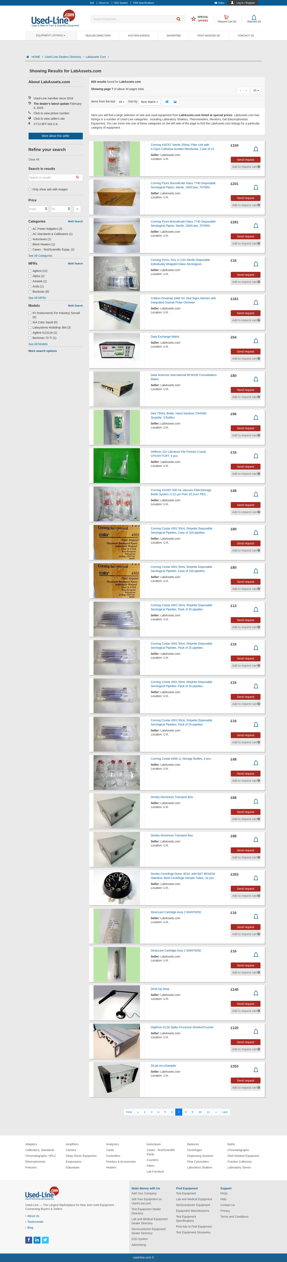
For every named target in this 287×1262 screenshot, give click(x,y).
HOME (37, 56)
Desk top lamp (160, 989)
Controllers (113, 1155)
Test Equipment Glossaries (193, 1232)
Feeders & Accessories (121, 1161)
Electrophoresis (35, 1161)
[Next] (216, 1112)
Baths (231, 1144)
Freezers (31, 1167)
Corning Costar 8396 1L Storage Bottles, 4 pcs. (181, 758)
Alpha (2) (36, 276)
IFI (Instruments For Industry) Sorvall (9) (54, 315)
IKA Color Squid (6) (42, 322)
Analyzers (112, 1144)
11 (208, 1112)
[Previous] (138, 1112)
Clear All (33, 159)
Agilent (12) (37, 271)
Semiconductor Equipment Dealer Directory (149, 1231)
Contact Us (246, 35)
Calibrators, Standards (39, 1150)
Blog (29, 1227)
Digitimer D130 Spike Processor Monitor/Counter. (182, 1027)
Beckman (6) (38, 291)
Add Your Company (144, 1193)
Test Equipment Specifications (186, 1218)
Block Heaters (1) (41, 244)
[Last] (224, 1112)
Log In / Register (246, 2)
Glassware (72, 1167)
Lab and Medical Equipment (194, 1199)
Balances (193, 1144)
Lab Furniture (155, 1171)
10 (200, 1112)
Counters (152, 1160)
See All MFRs (37, 297)
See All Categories (40, 255)
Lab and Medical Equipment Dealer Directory (150, 1221)
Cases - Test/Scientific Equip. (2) (51, 249)
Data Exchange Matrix (165, 336)
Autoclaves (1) (39, 239)
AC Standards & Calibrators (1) (50, 234)
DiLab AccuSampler (163, 1065)
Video (219, 2)
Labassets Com (97, 56)
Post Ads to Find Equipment (194, 1226)
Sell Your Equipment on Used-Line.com (147, 1201)
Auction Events (139, 35)
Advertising (139, 1244)
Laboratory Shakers (199, 1167)
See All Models (38, 344)
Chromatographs (238, 1150)
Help (223, 1199)
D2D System (140, 1239)
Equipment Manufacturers (192, 1210)
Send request (245, 159)
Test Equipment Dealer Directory (146, 1211)
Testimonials (34, 1221)
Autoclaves (154, 1144)
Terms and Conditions (234, 1216)
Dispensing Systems (200, 1155)
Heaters (111, 1167)
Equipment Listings (50, 35)
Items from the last (103, 101)
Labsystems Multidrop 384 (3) (49, 327)
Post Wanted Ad (209, 35)
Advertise (174, 35)
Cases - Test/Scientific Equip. (161, 1152)
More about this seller (55, 136)
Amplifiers (72, 1144)
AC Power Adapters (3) (45, 228)
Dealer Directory (98, 35)
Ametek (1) (37, 281)
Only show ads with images (48, 189)
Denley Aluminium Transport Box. (172, 797)
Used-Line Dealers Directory (64, 56)
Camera (71, 1150)
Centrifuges (194, 1150)
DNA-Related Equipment (243, 1155)
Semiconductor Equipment (193, 1205)
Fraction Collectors (239, 1161)
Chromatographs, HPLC (40, 1155)
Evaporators (73, 1161)
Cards (110, 1150)
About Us (32, 1216)
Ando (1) (36, 286)
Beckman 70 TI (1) (42, 338)
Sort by (132, 101)
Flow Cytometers (198, 1161)
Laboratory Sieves (239, 1167)
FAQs (224, 1193)
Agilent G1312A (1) (42, 332)
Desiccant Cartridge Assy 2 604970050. (176, 912)
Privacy (225, 1210)
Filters (150, 1165)
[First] (129, 1112)
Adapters (31, 1144)
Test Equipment (186, 1193)
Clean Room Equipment (81, 1155)
